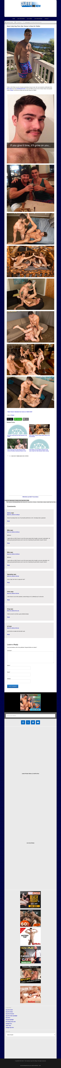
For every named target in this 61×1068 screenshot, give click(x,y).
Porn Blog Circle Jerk (11, 1021)
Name (8, 665)
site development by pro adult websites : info (30, 1065)
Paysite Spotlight (10, 1019)
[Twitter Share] (10, 419)
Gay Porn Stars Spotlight (35, 22)
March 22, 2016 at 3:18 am (13, 593)
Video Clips (8, 1025)
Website (9, 678)
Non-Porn (8, 1017)
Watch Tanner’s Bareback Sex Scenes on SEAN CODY (20, 411)
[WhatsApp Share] (18, 419)
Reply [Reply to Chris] (8, 599)
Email (8, 672)
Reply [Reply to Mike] (8, 543)
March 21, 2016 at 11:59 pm (13, 514)
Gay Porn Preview (10, 1013)
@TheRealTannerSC (20, 88)
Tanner (11, 90)
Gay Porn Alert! (9, 1009)
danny (9, 513)
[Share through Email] (26, 419)
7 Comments (18, 22)
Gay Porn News (9, 1011)
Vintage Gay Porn (10, 1027)
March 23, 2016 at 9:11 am (13, 610)
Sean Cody (9, 88)
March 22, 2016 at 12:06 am (13, 532)
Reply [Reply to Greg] (8, 617)
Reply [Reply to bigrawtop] (8, 582)
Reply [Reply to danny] (8, 521)
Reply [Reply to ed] (8, 634)
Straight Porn (9, 1023)
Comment (9, 650)
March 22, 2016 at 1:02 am (13, 576)
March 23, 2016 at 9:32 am (13, 628)
